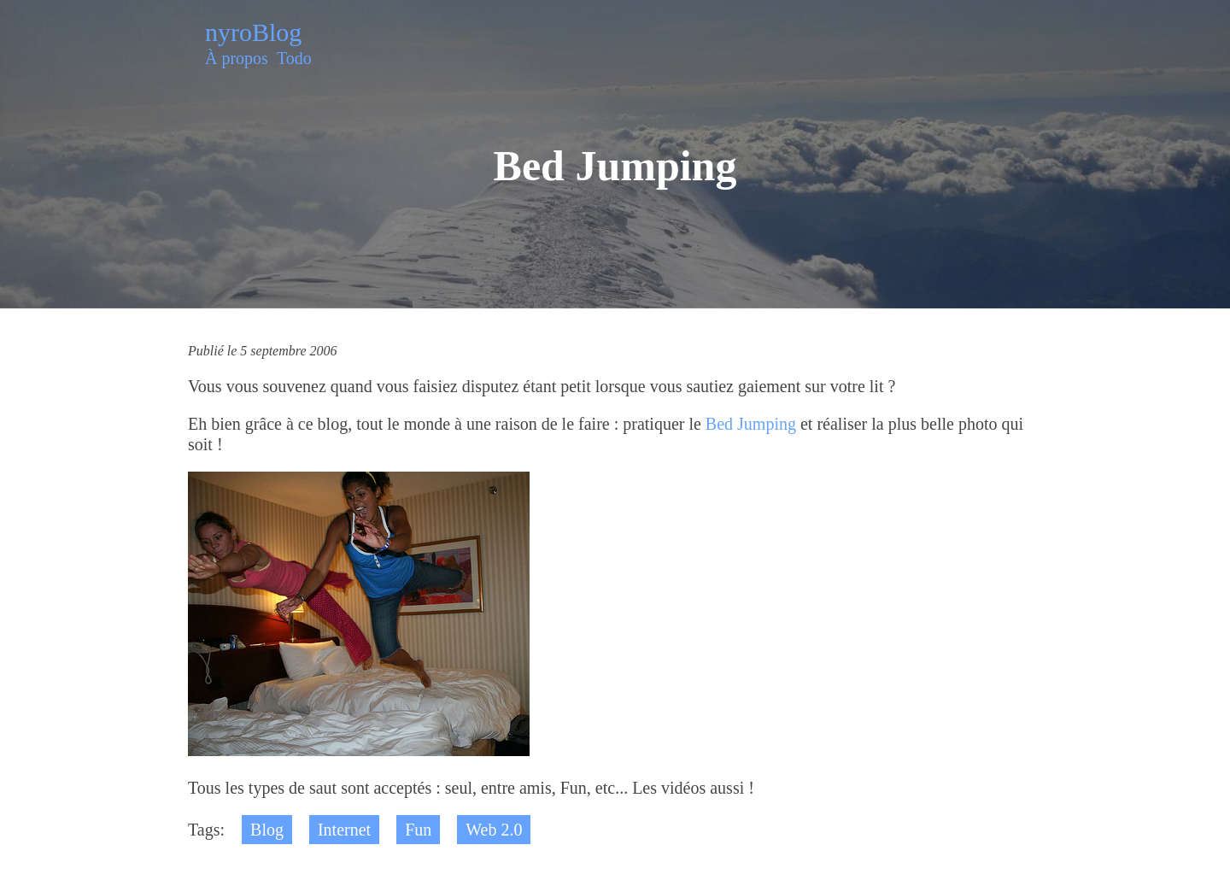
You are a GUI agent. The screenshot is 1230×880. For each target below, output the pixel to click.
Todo (294, 58)
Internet (344, 829)
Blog (267, 829)
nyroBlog (253, 32)
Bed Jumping (751, 423)
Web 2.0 (494, 829)
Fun (418, 829)
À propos (236, 58)
